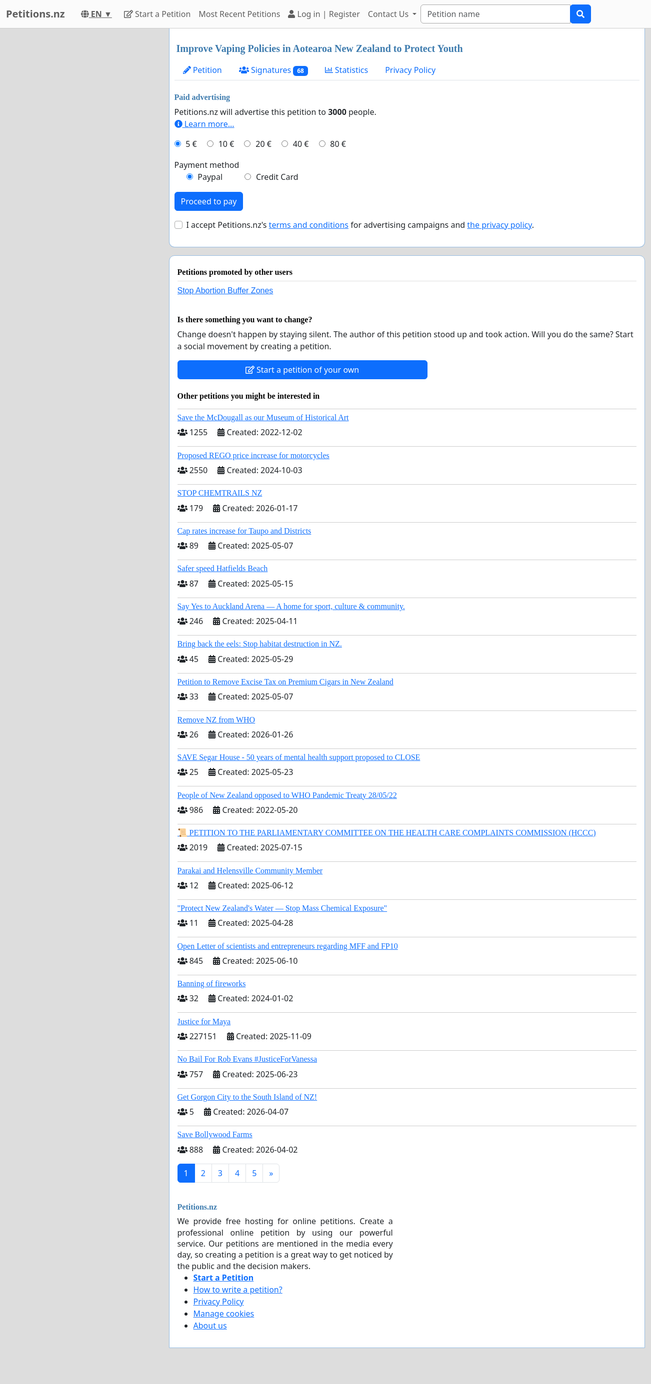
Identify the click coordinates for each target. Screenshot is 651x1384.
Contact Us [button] (389, 13)
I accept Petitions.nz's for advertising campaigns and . (360, 224)
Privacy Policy (410, 69)
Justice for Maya (204, 1021)
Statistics (346, 69)
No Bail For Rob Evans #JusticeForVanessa (248, 1059)
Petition (202, 69)
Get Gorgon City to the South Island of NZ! (248, 1097)
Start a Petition (157, 13)
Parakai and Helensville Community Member (250, 870)
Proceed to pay (209, 201)
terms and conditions (308, 224)
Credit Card (277, 176)
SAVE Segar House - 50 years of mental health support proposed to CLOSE (299, 757)
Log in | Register (324, 13)
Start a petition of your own (302, 369)
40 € (301, 143)
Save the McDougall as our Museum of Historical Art (263, 417)
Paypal (210, 176)
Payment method (207, 164)
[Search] (495, 13)
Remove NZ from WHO (217, 719)
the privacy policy (499, 224)
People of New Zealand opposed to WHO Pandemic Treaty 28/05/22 (287, 795)
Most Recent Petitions (239, 13)
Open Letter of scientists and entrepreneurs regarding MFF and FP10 (288, 946)
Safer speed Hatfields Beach (223, 568)
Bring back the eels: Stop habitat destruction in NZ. (260, 644)
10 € (226, 143)
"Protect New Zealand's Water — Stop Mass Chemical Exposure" (283, 908)
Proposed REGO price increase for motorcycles (254, 455)
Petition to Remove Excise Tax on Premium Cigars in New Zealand (286, 682)
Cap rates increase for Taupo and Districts (245, 531)
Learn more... (204, 123)
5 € (191, 143)
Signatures (273, 70)
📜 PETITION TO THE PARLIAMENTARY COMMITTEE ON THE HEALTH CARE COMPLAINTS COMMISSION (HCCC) (387, 832)
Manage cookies (224, 1313)
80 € (338, 143)
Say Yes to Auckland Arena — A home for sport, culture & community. (291, 606)
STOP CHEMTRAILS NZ (220, 493)
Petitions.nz (35, 13)
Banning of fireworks (212, 983)
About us (210, 1325)
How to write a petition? (238, 1289)
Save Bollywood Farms (215, 1134)
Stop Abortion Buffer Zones (226, 290)
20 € (264, 143)
